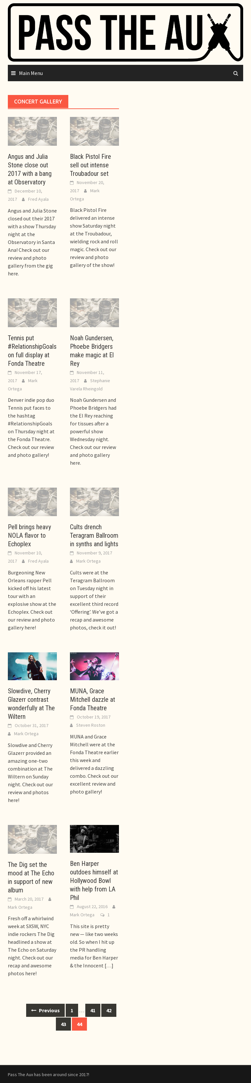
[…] (108, 965)
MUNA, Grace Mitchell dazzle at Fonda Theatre (92, 699)
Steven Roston (90, 725)
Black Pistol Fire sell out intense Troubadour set (90, 165)
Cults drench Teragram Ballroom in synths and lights (94, 535)
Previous (45, 1010)
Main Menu (31, 73)
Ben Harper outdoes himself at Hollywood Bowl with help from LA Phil (94, 881)
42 (108, 1010)
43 (63, 1024)
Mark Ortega (88, 561)
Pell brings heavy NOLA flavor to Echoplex (29, 535)
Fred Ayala (38, 199)
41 (92, 1010)
